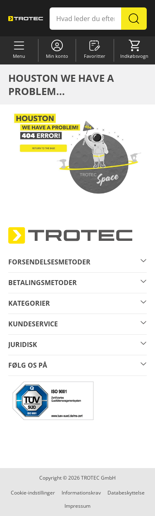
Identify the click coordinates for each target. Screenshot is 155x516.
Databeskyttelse (126, 492)
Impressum (77, 505)
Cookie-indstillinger (33, 492)
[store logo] (25, 18)
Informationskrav (81, 492)
